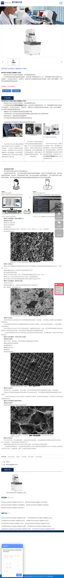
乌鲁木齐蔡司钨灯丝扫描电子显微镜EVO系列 (13, 518)
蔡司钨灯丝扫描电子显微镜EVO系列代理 (12, 507)
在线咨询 (16, 90)
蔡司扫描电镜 (31, 456)
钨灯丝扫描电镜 (38, 456)
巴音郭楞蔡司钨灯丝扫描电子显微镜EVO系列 (13, 526)
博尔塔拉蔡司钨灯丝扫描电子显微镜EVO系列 (37, 523)
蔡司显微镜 (24, 456)
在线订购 (6, 90)
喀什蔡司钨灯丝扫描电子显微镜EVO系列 (43, 529)
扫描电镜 (18, 456)
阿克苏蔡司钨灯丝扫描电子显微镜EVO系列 (39, 526)
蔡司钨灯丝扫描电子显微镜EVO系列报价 (36, 502)
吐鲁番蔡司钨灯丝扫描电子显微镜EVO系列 (13, 520)
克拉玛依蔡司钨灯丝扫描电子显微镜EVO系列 (39, 518)
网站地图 (50, 576)
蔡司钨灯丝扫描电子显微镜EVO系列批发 (37, 505)
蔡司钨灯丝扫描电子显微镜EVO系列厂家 (12, 502)
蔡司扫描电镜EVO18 (12, 464)
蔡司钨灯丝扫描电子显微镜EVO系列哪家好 (13, 505)
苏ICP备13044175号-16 (41, 576)
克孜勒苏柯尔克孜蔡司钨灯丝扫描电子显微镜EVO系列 (16, 529)
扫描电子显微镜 (11, 456)
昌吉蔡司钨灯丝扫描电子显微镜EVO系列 (12, 523)
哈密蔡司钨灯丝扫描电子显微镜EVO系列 (37, 520)
